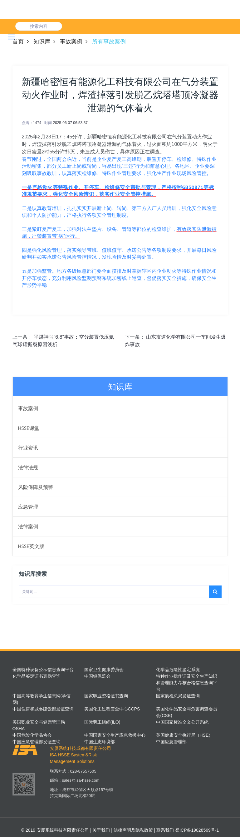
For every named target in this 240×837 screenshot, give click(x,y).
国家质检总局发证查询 (178, 695)
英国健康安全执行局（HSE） (184, 735)
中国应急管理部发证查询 (36, 741)
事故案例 (71, 41)
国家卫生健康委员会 (104, 669)
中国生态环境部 (99, 741)
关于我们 (100, 830)
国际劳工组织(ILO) (102, 722)
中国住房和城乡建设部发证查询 (43, 708)
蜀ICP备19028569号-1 (197, 830)
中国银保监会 (97, 676)
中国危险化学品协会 (32, 735)
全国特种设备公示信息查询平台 (43, 669)
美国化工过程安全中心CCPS (112, 708)
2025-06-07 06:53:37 (70, 123)
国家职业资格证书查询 (106, 695)
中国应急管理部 (171, 741)
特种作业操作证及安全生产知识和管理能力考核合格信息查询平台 (186, 683)
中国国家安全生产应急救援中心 (114, 735)
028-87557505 (83, 775)
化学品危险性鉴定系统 (178, 669)
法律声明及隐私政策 (132, 830)
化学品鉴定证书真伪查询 (36, 676)
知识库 (41, 41)
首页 (18, 41)
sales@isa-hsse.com (81, 784)
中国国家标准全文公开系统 (182, 722)
